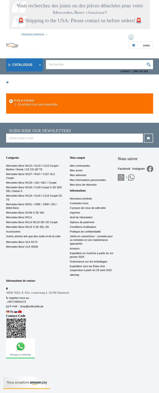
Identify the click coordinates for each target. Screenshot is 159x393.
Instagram (138, 168)
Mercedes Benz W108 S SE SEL (25, 212)
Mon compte (77, 157)
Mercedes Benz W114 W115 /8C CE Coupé (32, 222)
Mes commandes (80, 165)
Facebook (124, 168)
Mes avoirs (76, 170)
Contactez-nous (79, 203)
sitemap (74, 274)
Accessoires (13, 231)
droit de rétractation (81, 217)
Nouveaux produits (81, 198)
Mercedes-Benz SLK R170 (22, 242)
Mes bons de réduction (83, 184)
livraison (75, 248)
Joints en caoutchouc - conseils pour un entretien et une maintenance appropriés (91, 240)
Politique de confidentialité (85, 231)
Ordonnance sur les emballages (88, 261)
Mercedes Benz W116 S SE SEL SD (27, 226)
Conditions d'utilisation (83, 226)
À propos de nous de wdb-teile (88, 207)
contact (125, 71)
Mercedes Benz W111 (19, 217)
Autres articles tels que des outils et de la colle (33, 236)
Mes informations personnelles (88, 180)
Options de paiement (82, 222)
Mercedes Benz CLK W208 (22, 246)
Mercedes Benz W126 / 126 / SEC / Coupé (31, 182)
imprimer (75, 212)
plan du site (140, 71)
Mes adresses (78, 175)
